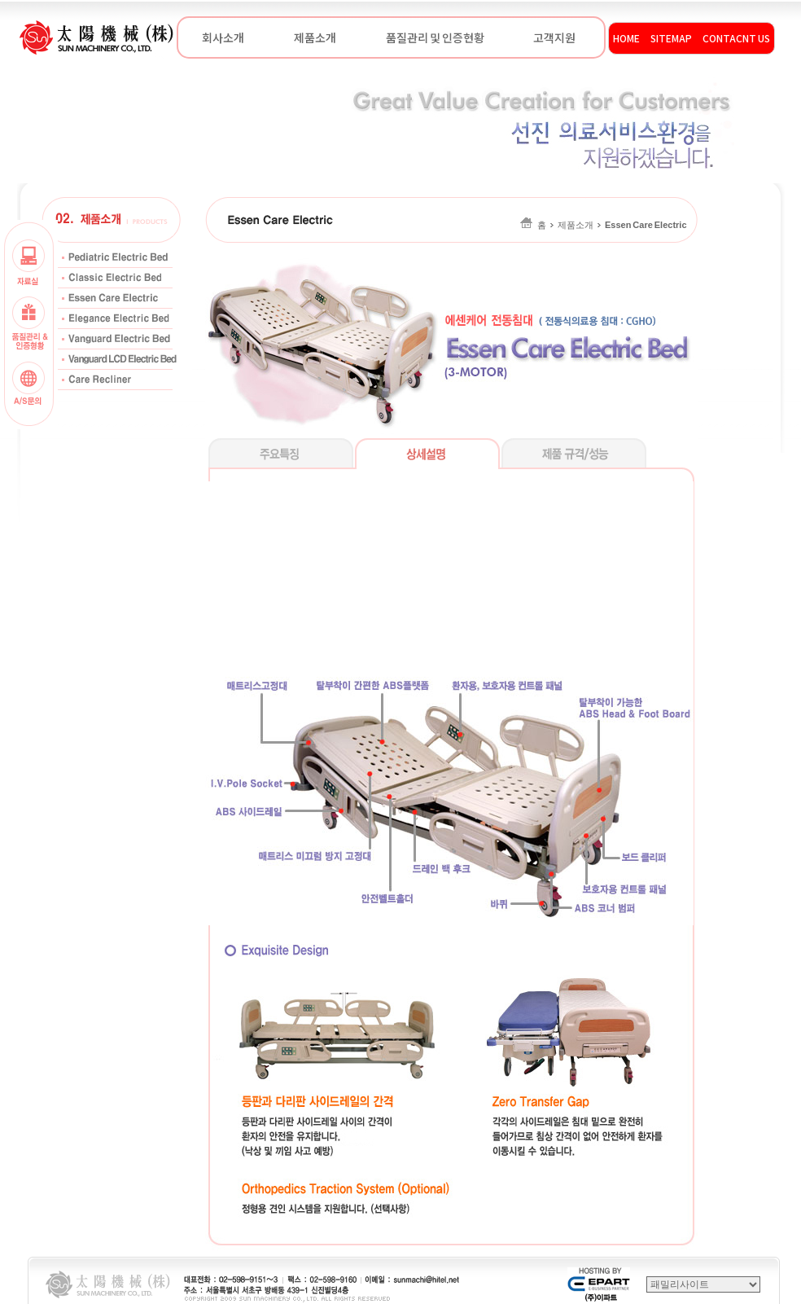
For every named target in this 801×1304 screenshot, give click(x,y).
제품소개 (315, 37)
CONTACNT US (736, 38)
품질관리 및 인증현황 (435, 37)
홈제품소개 (603, 225)
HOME (626, 38)
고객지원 (554, 37)
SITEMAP (671, 38)
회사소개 (223, 37)
